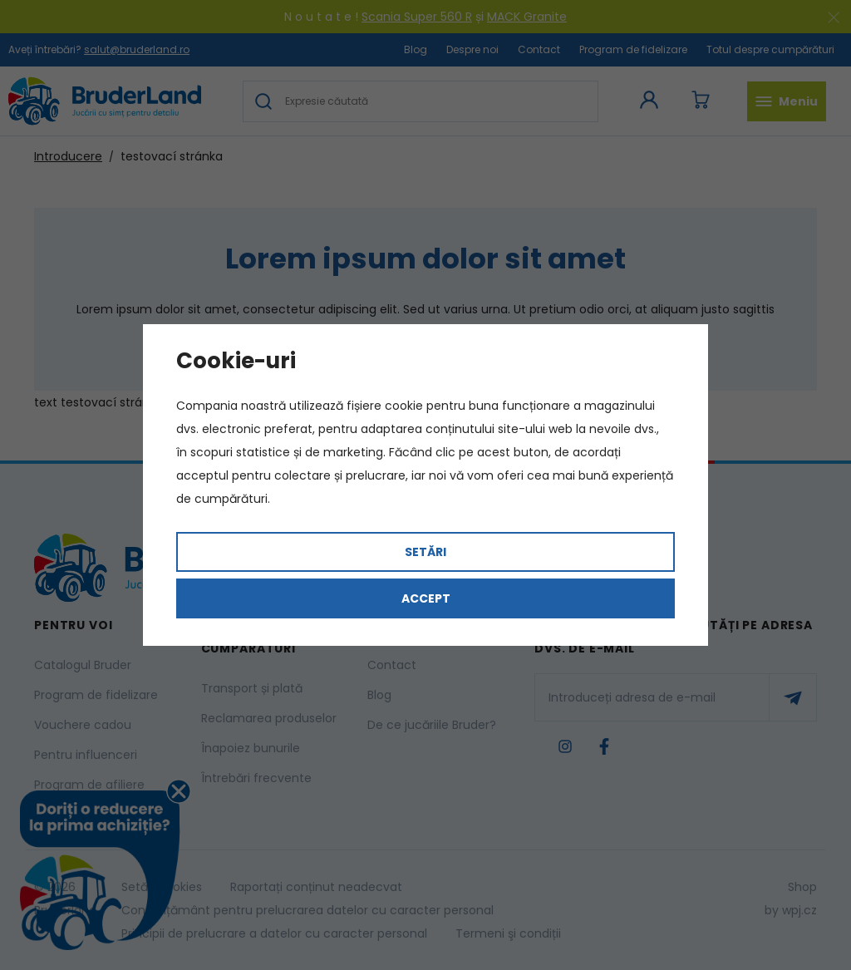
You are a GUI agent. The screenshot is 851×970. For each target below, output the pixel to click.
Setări (425, 552)
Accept (425, 598)
